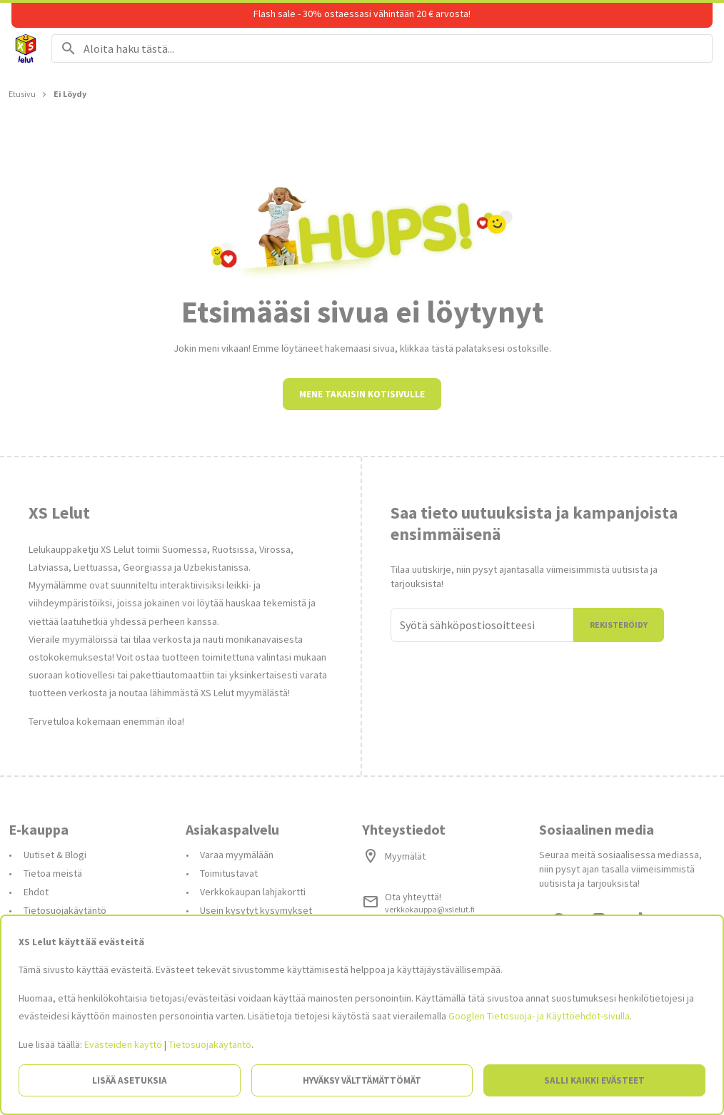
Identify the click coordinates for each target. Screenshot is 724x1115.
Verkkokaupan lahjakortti (253, 891)
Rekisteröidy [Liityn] (619, 624)
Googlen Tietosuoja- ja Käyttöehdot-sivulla (539, 1015)
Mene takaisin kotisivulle (362, 394)
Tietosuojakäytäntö (65, 910)
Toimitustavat (229, 873)
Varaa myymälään (236, 854)
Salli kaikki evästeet (594, 1080)
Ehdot (36, 891)
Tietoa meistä (53, 873)
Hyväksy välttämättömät (362, 1080)
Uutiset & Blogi (55, 854)
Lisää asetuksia (129, 1080)
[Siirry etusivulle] (25, 48)
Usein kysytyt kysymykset (256, 910)
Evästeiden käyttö (123, 1044)
